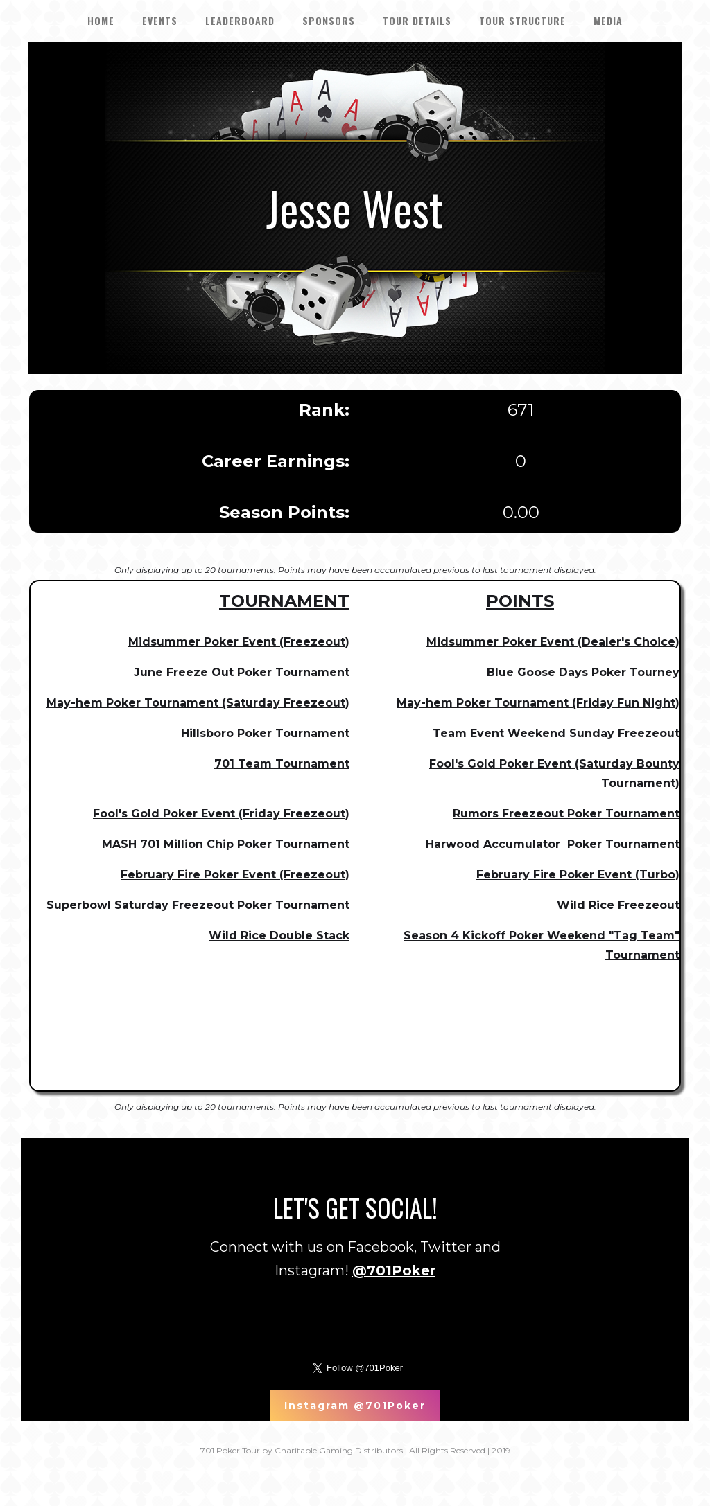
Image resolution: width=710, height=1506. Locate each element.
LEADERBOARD (240, 20)
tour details (417, 20)
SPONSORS (328, 20)
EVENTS (160, 20)
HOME (100, 20)
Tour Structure (522, 20)
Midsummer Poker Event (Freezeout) (238, 641)
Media (608, 20)
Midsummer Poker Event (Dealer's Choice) (552, 641)
